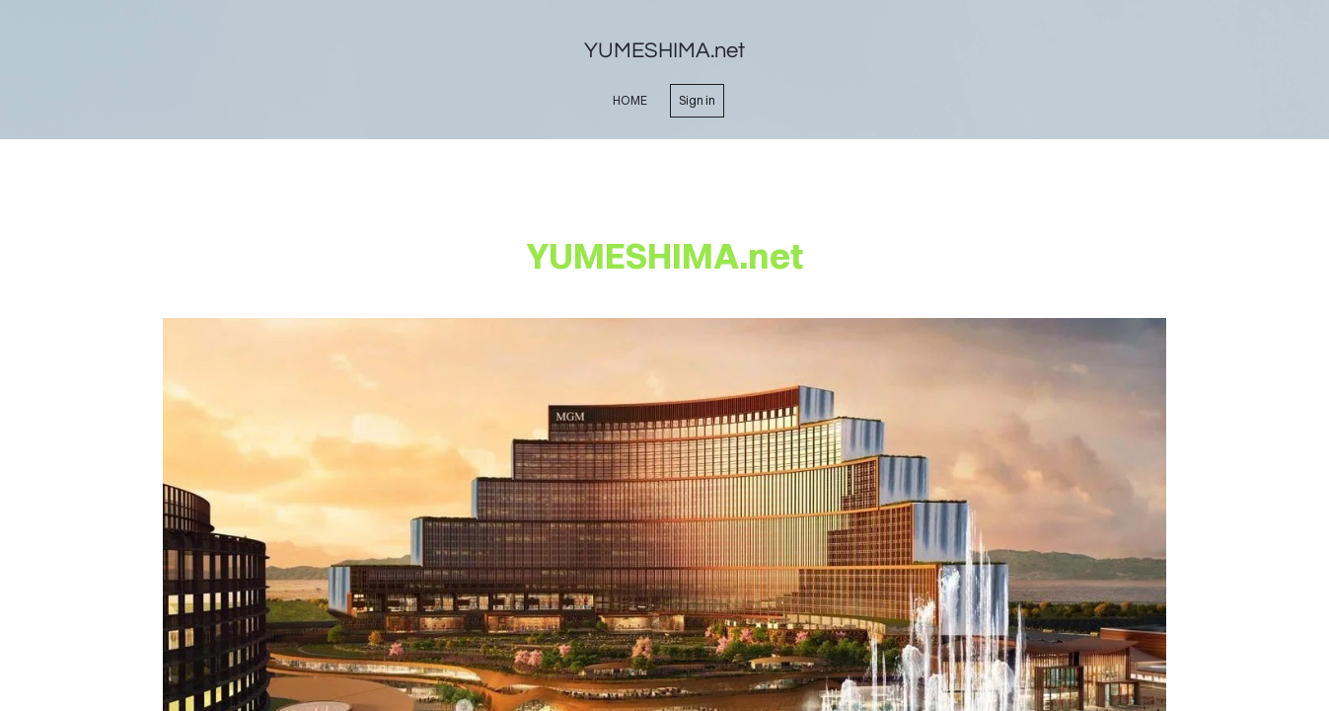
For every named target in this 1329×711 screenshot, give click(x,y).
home (630, 100)
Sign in (697, 100)
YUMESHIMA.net (664, 51)
